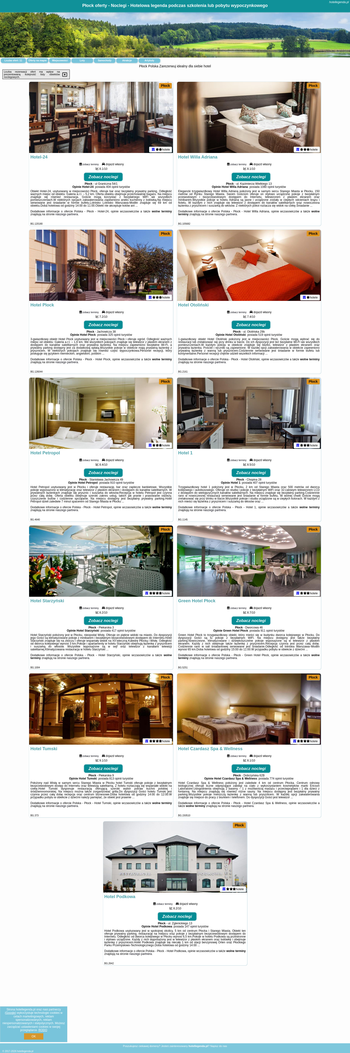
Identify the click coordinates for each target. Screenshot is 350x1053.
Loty (82, 60)
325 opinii (114, 335)
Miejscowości (60, 60)
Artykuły (149, 60)
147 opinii (191, 927)
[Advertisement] (175, 1008)
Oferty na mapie (37, 60)
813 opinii (115, 779)
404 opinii (112, 188)
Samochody (105, 60)
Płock (165, 86)
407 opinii (259, 483)
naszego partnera (66, 215)
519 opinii (264, 335)
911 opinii (267, 631)
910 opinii (116, 483)
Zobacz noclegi (103, 178)
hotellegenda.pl (339, 2)
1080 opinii (267, 188)
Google (10, 1013)
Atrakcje (127, 60)
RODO (42, 1030)
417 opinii (118, 631)
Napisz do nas (218, 1046)
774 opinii (275, 779)
